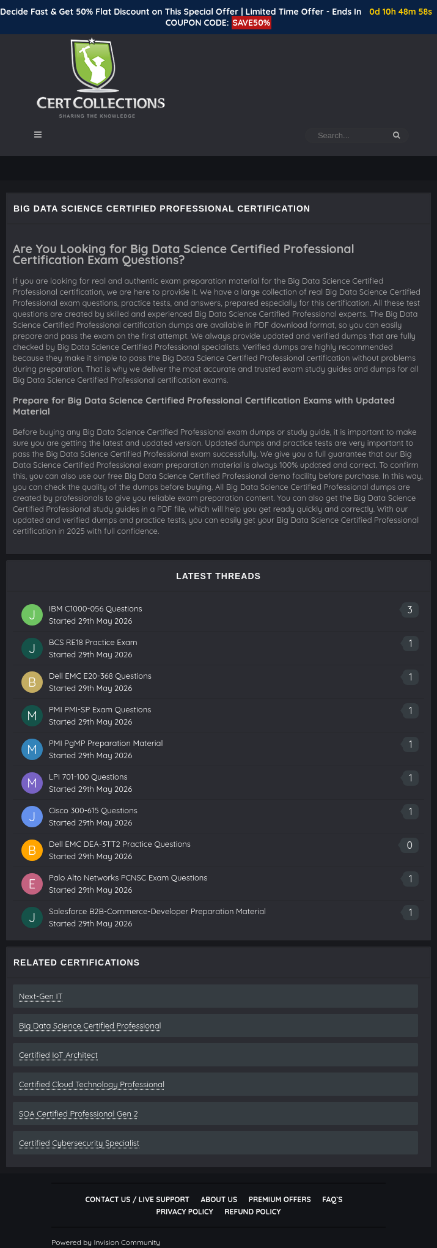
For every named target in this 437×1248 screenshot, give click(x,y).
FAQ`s (332, 1199)
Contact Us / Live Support (137, 1199)
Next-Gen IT (41, 996)
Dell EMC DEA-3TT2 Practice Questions (120, 844)
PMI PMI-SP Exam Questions (100, 709)
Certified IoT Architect (58, 1055)
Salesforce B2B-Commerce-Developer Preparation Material (157, 911)
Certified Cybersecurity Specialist (79, 1143)
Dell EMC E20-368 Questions (100, 676)
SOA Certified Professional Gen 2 (78, 1113)
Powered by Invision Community (105, 1242)
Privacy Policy (184, 1211)
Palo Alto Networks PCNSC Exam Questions (128, 877)
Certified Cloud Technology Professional (91, 1084)
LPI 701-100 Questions (88, 776)
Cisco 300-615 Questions (93, 810)
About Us (219, 1199)
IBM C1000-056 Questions (95, 608)
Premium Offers (280, 1199)
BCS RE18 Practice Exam (93, 642)
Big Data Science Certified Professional (90, 1025)
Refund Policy (252, 1211)
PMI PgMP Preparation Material (106, 743)
